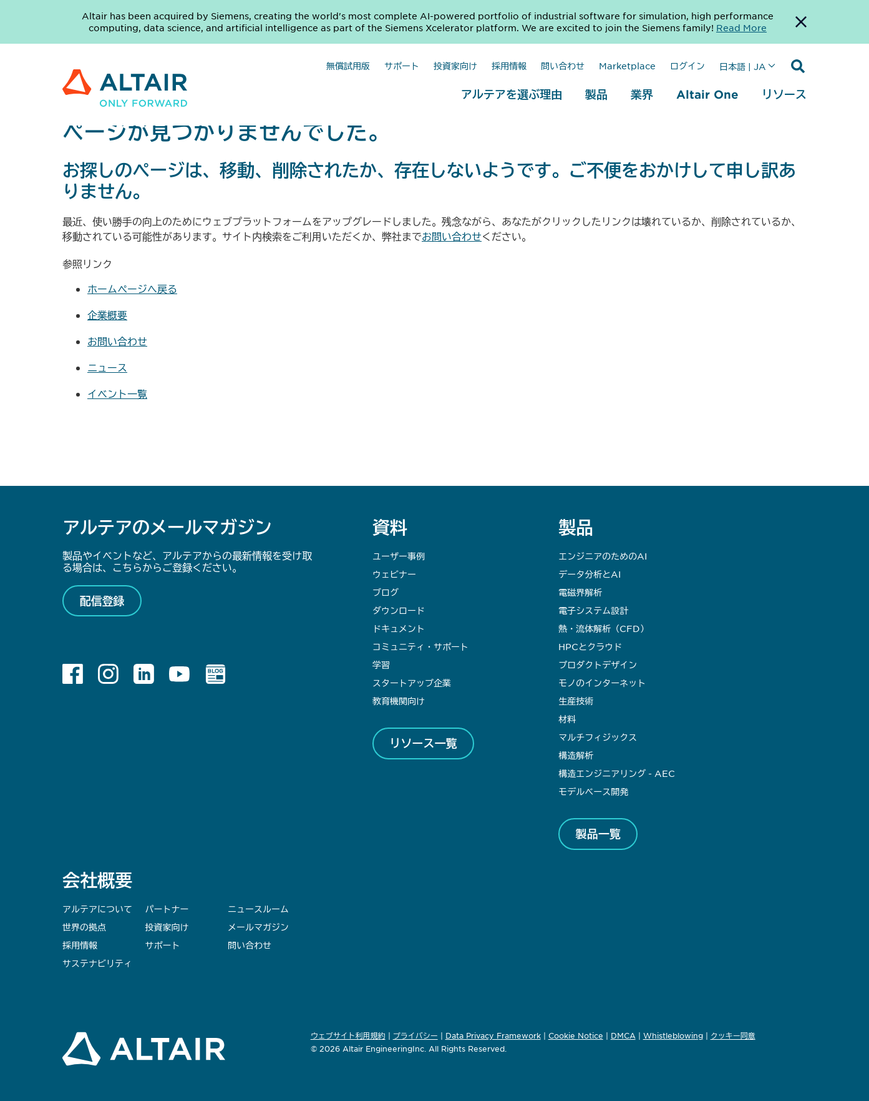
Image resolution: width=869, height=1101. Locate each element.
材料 (567, 718)
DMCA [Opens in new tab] (623, 1035)
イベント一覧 (117, 393)
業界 (642, 94)
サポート (401, 65)
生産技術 (575, 700)
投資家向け (455, 65)
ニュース (107, 367)
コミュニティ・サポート (420, 646)
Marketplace (627, 65)
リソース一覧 (423, 743)
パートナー (167, 908)
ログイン (687, 65)
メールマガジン (258, 926)
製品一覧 (598, 834)
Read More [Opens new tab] (741, 27)
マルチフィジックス (597, 737)
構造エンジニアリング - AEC (616, 773)
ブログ (385, 592)
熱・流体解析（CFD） (603, 628)
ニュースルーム (258, 908)
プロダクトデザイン (597, 664)
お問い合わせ (452, 236)
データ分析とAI (589, 574)
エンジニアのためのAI (602, 555)
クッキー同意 (733, 1036)
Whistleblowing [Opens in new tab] (673, 1035)
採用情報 (509, 65)
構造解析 (575, 755)
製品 (596, 94)
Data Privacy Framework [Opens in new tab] (493, 1035)
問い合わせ (563, 65)
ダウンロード (398, 610)
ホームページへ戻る (132, 288)
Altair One (707, 94)
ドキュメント (398, 628)
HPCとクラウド (590, 646)
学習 (381, 664)
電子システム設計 (593, 610)
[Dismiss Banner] (801, 22)
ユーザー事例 (398, 555)
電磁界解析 (580, 592)
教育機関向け (398, 700)
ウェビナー (394, 574)
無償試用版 (348, 65)
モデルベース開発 (593, 791)
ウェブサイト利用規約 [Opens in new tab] (348, 1035)
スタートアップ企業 (411, 682)
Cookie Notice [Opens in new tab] (575, 1035)
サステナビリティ (97, 963)
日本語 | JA (742, 66)
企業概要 (107, 315)
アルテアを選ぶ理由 (511, 94)
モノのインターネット (602, 682)
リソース (784, 94)
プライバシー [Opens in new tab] (415, 1035)
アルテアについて (97, 908)
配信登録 (102, 601)
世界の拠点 (84, 926)
